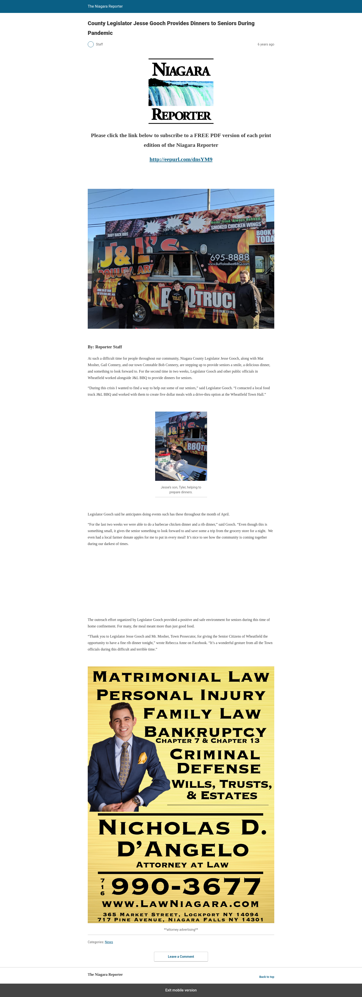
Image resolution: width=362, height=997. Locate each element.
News (109, 942)
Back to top (266, 977)
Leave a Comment (181, 956)
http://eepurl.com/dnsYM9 (181, 159)
